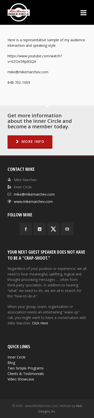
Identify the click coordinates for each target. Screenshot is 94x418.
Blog (11, 362)
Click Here (40, 323)
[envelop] (67, 229)
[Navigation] (83, 12)
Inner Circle (17, 357)
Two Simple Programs (26, 368)
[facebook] (26, 229)
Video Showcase (21, 379)
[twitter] (53, 229)
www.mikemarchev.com (33, 201)
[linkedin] (39, 229)
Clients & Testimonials (26, 373)
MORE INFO (30, 141)
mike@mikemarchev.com (34, 194)
